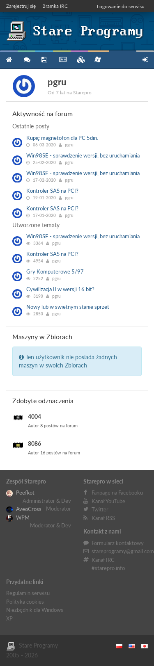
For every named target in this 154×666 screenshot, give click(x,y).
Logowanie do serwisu (121, 6)
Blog (61, 60)
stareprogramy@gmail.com (123, 551)
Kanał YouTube (108, 501)
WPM (18, 517)
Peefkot (20, 492)
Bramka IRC (55, 6)
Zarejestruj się (21, 6)
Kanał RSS (103, 518)
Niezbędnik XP (97, 59)
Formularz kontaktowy (118, 543)
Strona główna (8, 60)
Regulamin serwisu (28, 593)
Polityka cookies (25, 601)
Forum (26, 60)
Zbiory (79, 60)
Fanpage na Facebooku (117, 492)
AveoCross (23, 509)
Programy (44, 60)
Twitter (100, 509)
